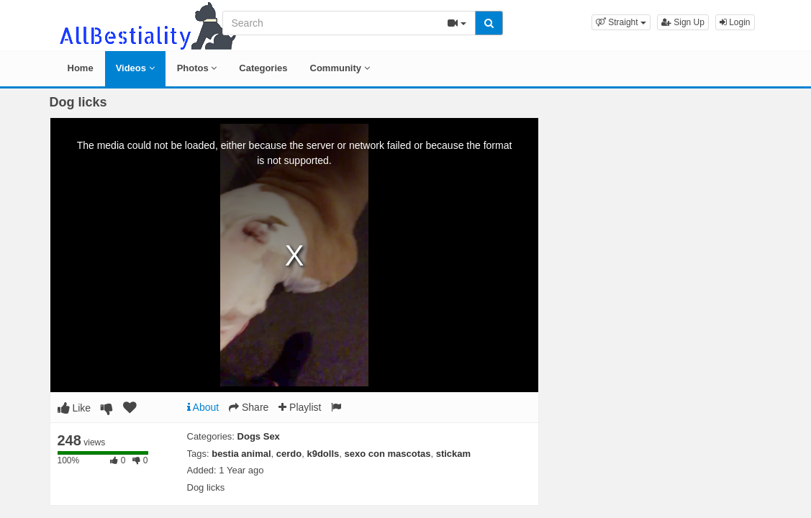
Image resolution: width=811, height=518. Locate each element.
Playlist (299, 407)
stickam (453, 453)
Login (735, 22)
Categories (263, 68)
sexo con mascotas (387, 453)
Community (340, 68)
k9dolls (323, 453)
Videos (135, 68)
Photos (197, 68)
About (203, 407)
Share (248, 407)
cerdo (289, 453)
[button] (621, 22)
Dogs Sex (258, 436)
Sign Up (682, 22)
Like (74, 408)
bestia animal (241, 453)
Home (81, 68)
